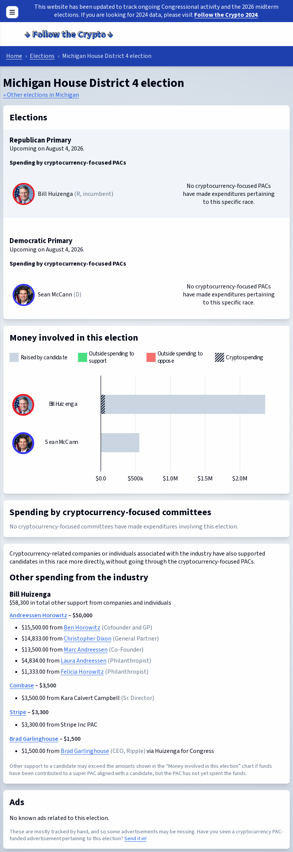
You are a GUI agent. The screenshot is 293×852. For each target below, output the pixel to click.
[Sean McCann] (23, 294)
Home (14, 56)
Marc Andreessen (86, 649)
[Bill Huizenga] (23, 193)
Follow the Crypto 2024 (226, 15)
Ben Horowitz (82, 627)
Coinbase (22, 685)
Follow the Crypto (68, 34)
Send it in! (135, 838)
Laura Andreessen (83, 661)
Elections (42, 56)
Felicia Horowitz (82, 672)
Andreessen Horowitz (38, 615)
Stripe (18, 712)
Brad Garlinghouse (34, 739)
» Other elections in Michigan (41, 95)
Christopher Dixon (87, 638)
